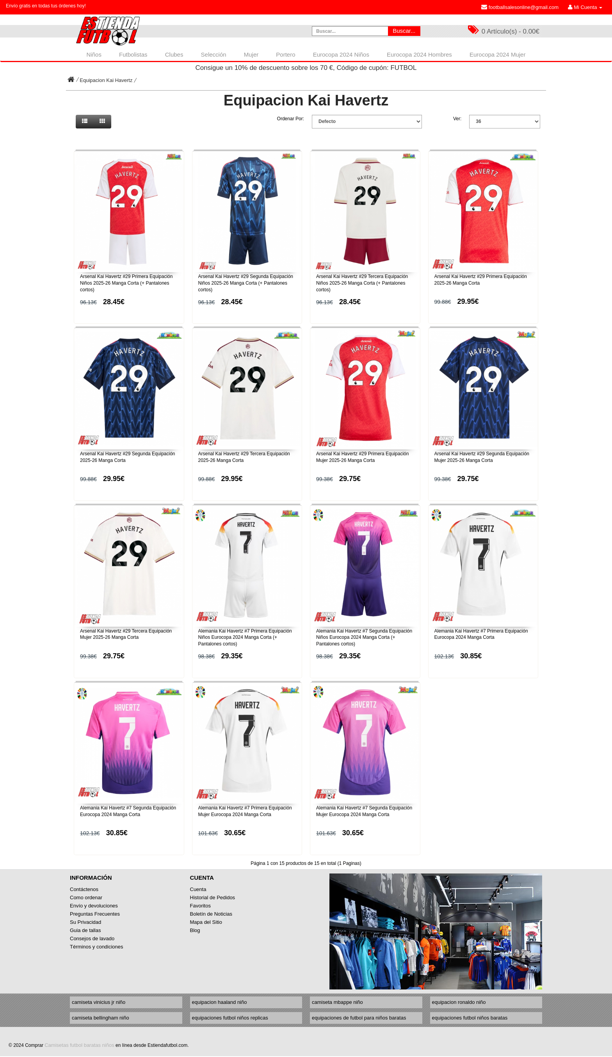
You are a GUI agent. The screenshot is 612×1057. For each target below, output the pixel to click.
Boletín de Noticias (211, 914)
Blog (195, 930)
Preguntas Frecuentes (95, 914)
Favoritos (200, 906)
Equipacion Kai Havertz (106, 80)
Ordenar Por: (290, 118)
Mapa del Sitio (206, 922)
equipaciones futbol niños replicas (230, 1018)
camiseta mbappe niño (337, 1002)
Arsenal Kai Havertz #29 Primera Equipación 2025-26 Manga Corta (480, 280)
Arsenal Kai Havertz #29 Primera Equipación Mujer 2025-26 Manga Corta (362, 457)
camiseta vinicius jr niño (98, 1002)
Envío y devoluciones (94, 906)
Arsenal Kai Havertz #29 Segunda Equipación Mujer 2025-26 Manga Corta (482, 457)
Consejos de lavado (92, 938)
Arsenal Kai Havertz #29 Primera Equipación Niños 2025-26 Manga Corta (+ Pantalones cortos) (126, 283)
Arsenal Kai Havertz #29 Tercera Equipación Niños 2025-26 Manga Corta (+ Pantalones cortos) (362, 283)
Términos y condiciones (96, 947)
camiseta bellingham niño (100, 1018)
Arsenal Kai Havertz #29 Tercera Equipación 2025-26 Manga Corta (244, 457)
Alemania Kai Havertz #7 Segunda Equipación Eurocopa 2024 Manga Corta (128, 811)
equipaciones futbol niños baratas (470, 1018)
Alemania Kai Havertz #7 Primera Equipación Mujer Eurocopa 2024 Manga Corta (245, 811)
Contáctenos (84, 889)
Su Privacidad (85, 922)
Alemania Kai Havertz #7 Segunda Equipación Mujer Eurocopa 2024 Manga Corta (364, 811)
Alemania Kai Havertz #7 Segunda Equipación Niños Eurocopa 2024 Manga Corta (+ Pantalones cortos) (364, 637)
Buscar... (404, 30)
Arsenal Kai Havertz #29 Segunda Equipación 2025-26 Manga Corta (127, 457)
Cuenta (198, 889)
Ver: (457, 118)
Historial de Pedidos (212, 897)
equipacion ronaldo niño (459, 1002)
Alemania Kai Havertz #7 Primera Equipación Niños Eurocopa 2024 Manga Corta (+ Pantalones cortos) (245, 637)
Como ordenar (86, 897)
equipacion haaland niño (219, 1002)
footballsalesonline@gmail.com (520, 7)
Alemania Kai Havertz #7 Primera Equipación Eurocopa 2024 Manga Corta (481, 634)
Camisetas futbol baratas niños (79, 1045)
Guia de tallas (85, 930)
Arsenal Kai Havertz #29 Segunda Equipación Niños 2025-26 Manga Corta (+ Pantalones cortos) (246, 283)
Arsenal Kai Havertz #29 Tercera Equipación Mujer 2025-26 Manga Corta (126, 634)
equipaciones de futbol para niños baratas (359, 1018)
